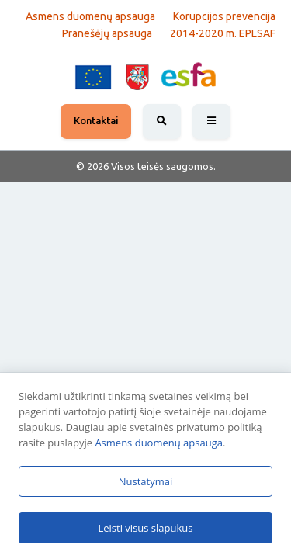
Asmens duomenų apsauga (159, 443)
